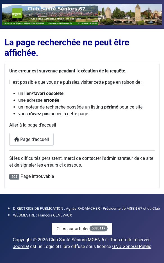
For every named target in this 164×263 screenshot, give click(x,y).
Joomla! (21, 246)
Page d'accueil (31, 139)
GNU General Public (131, 246)
